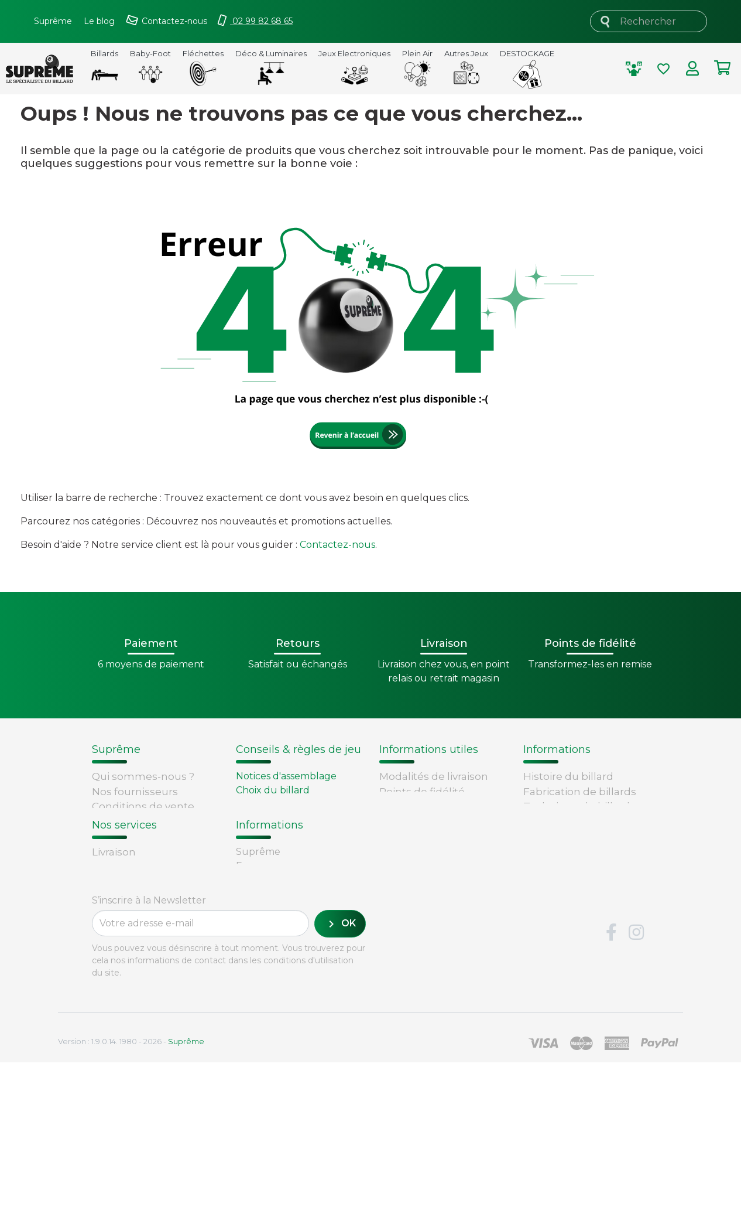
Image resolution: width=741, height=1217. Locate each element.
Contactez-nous (337, 544)
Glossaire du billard (571, 836)
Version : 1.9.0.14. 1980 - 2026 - (131, 1196)
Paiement (117, 1008)
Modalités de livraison (433, 776)
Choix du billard (273, 790)
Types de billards (566, 821)
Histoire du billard (568, 776)
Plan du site (122, 881)
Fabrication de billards (579, 791)
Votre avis (545, 851)
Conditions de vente (143, 806)
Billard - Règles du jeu (288, 832)
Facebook (611, 1087)
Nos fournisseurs (135, 791)
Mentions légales (135, 851)
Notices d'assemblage (286, 776)
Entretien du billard (282, 818)
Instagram (636, 1087)
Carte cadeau (126, 992)
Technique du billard (576, 806)
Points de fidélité (422, 791)
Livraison (114, 933)
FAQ (102, 948)
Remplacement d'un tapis (297, 804)
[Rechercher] (648, 21)
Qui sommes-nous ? (143, 776)
